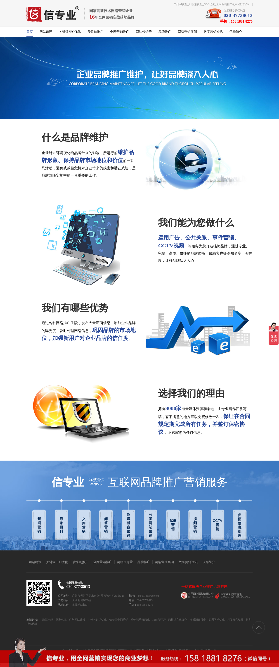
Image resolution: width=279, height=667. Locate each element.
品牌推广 (164, 31)
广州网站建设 (76, 619)
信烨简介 (235, 31)
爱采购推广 (95, 31)
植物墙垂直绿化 (140, 619)
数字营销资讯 (213, 31)
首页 (29, 31)
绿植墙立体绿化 (177, 619)
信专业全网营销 (118, 619)
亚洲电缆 (60, 619)
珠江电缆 (47, 619)
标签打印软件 (235, 619)
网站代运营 (144, 31)
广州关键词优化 (97, 619)
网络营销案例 (187, 31)
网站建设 (46, 31)
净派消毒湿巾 (197, 619)
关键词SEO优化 (70, 31)
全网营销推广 (119, 31)
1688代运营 (158, 619)
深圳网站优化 (216, 619)
